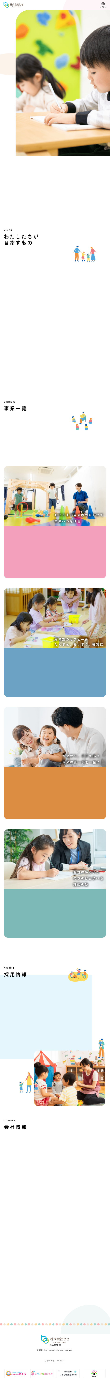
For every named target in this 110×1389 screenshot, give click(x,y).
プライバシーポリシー (55, 1360)
